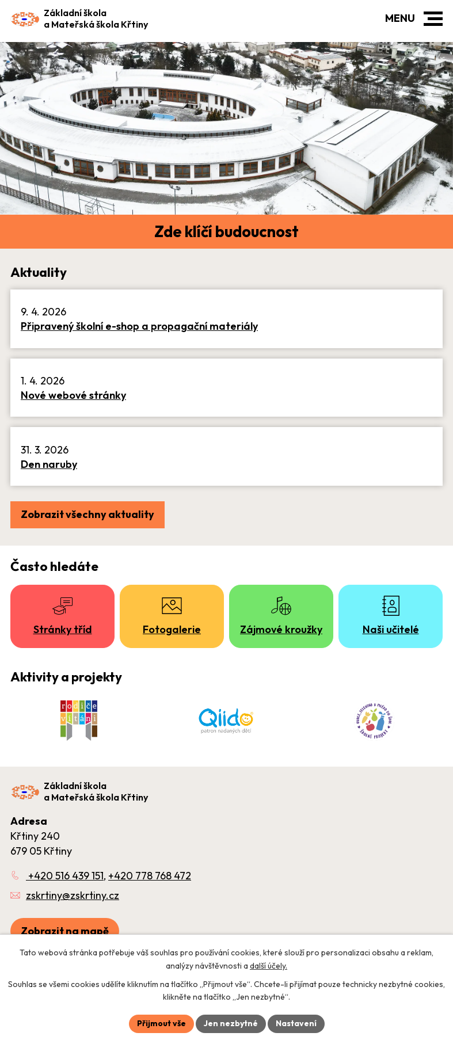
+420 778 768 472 (149, 875)
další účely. (268, 966)
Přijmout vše (161, 1023)
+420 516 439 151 (65, 875)
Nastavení (296, 1023)
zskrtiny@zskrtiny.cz (72, 895)
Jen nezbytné (231, 1023)
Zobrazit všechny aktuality (87, 514)
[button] (433, 19)
